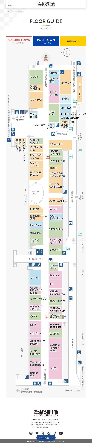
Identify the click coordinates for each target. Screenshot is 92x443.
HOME (8, 11)
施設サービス (73, 41)
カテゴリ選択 (44, 437)
